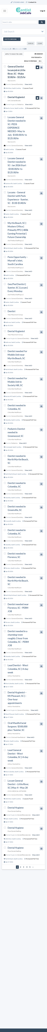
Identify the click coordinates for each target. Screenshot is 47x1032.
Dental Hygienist (11, 104)
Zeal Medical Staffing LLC (16, 240)
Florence (7, 568)
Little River (8, 88)
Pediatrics (20, 104)
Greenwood (8, 447)
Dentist (8, 84)
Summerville (9, 183)
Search (42, 22)
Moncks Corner (9, 108)
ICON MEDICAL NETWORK (17, 791)
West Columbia (9, 683)
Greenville (8, 521)
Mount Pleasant (10, 714)
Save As (30, 43)
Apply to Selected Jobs (13, 54)
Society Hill (8, 396)
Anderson (8, 322)
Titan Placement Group (15, 315)
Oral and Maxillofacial (18, 737)
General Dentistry (17, 84)
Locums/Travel (28, 88)
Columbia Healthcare (14, 362)
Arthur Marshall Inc (14, 676)
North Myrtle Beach (11, 474)
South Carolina (16, 88)
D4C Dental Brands (14, 101)
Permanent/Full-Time (33, 108)
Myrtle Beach (9, 248)
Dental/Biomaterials (24, 815)
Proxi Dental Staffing (14, 811)
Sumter (7, 214)
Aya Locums (11, 81)
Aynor (7, 819)
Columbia (8, 420)
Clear (40, 43)
